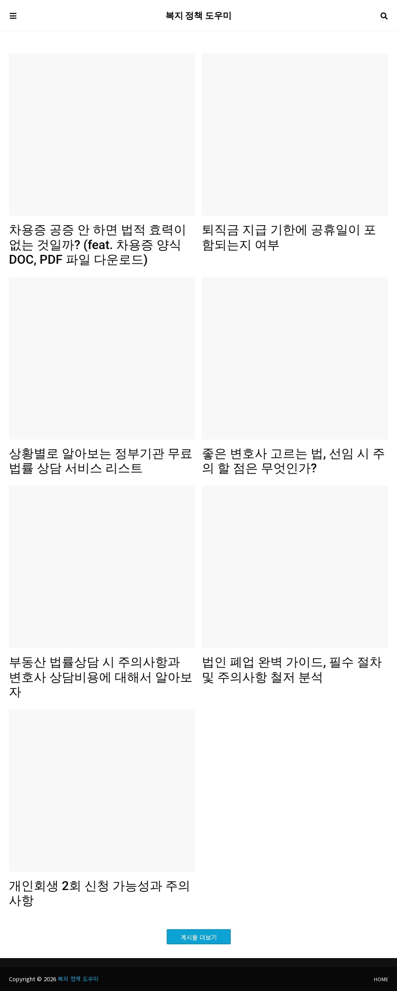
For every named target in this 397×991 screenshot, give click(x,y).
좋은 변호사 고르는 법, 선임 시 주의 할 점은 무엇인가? (293, 461)
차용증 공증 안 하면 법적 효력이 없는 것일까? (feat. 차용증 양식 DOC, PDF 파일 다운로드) (97, 244)
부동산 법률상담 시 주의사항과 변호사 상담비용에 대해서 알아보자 (100, 677)
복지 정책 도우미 (198, 15)
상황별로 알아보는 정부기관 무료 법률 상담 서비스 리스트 (100, 461)
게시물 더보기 (198, 937)
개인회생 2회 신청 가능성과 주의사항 (99, 893)
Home (381, 979)
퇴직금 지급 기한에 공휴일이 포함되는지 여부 (289, 237)
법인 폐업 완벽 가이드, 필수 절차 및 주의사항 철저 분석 (292, 670)
